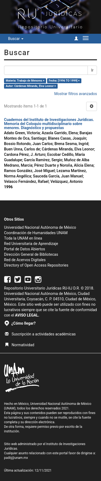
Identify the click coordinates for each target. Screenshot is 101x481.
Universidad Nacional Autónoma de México (40, 227)
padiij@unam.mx (16, 458)
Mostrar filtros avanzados (75, 94)
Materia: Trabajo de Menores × (25, 80)
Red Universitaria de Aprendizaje (31, 243)
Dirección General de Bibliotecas (31, 254)
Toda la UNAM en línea (23, 238)
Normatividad (19, 345)
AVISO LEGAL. (27, 315)
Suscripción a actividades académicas (40, 334)
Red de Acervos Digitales (25, 260)
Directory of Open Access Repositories (36, 265)
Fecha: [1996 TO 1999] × (64, 80)
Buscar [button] (15, 38)
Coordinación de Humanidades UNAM (36, 233)
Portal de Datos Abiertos (24, 249)
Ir (92, 70)
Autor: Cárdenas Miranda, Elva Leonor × (31, 86)
